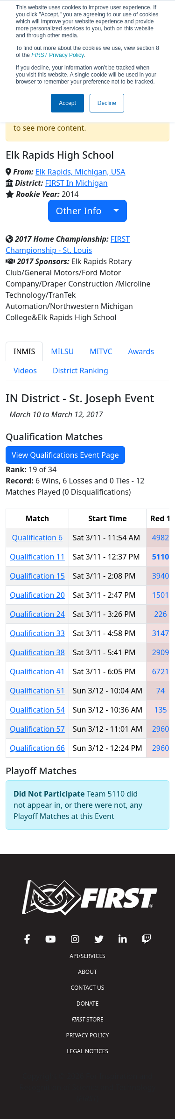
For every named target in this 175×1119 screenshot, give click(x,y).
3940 (160, 576)
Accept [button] (67, 103)
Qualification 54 (37, 710)
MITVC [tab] (101, 351)
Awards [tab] (141, 351)
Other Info (84, 210)
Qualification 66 (37, 748)
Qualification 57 (37, 729)
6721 (160, 671)
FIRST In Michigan (76, 183)
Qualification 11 (37, 557)
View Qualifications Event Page (65, 455)
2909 (160, 652)
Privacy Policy (57, 55)
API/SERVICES (87, 956)
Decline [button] (107, 103)
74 (160, 690)
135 (160, 710)
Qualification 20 (37, 595)
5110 (160, 557)
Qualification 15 (37, 576)
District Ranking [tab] (80, 370)
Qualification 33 (37, 633)
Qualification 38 (37, 652)
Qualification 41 (37, 671)
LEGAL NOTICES (87, 1051)
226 (160, 614)
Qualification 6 (37, 537)
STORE (87, 1019)
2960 (160, 729)
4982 (160, 537)
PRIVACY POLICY (87, 1035)
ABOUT (87, 972)
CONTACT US (88, 988)
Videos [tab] (25, 370)
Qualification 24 (37, 614)
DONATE (87, 1003)
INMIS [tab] (24, 351)
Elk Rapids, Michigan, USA (80, 172)
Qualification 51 (37, 690)
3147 (160, 633)
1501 (160, 595)
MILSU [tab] (62, 351)
